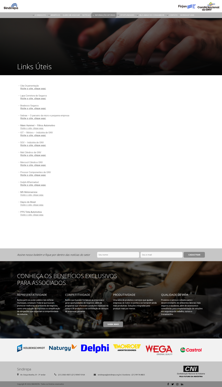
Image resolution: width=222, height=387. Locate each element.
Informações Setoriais (105, 15)
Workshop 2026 (187, 15)
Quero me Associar (71, 15)
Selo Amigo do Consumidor (151, 15)
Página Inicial (29, 15)
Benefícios (55, 15)
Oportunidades (127, 15)
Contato (173, 15)
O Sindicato (40, 15)
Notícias (86, 15)
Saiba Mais (113, 324)
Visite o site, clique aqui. (33, 88)
